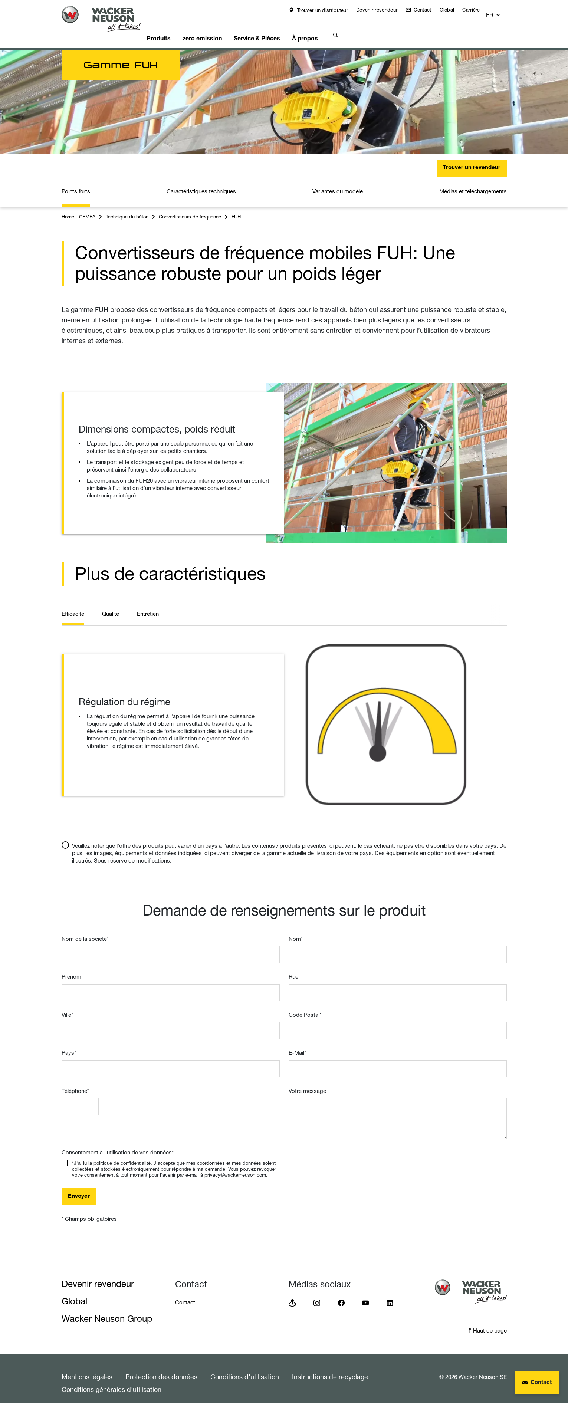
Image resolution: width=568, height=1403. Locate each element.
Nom (296, 929)
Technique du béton (127, 207)
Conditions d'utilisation (244, 1367)
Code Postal (305, 1005)
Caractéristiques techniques (201, 181)
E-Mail (297, 1043)
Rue (293, 967)
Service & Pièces (278, 28)
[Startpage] (107, 19)
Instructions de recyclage (330, 1367)
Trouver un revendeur (471, 158)
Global (451, 10)
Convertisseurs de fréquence (190, 207)
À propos (330, 28)
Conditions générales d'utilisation (111, 1380)
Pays (69, 1043)
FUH (236, 207)
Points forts (76, 181)
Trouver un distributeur (327, 10)
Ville (67, 1005)
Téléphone (75, 1081)
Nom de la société (85, 929)
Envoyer (79, 1187)
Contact (426, 10)
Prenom (71, 967)
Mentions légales (87, 1367)
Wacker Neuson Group (107, 1309)
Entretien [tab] (148, 604)
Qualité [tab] (110, 604)
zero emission (219, 28)
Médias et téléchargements (473, 181)
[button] (500, 11)
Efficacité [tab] (73, 604)
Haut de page (488, 1321)
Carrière (476, 10)
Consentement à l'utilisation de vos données (118, 1143)
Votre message (307, 1081)
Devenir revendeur (382, 10)
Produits (172, 28)
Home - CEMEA (78, 207)
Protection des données (161, 1367)
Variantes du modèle (337, 181)
